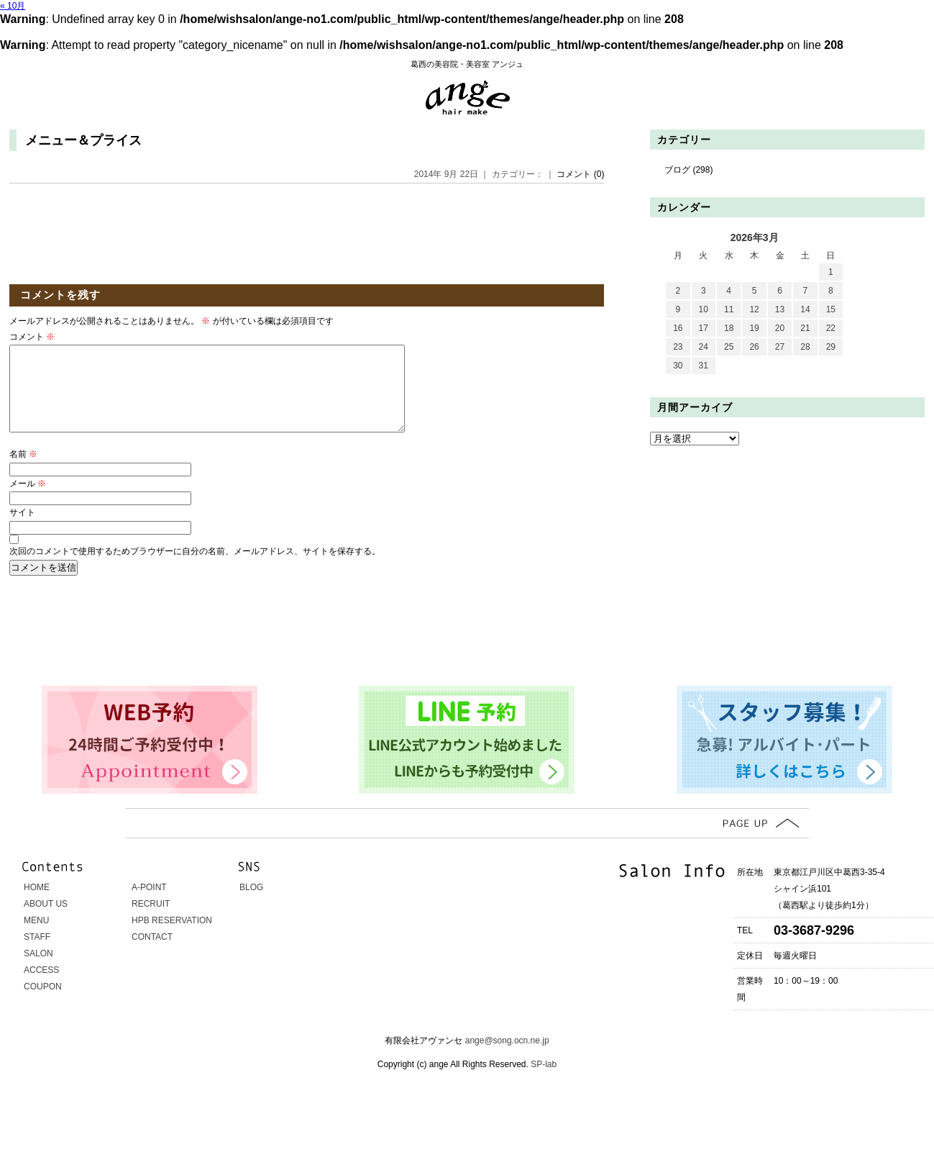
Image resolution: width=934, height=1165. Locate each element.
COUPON (43, 1004)
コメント (32, 337)
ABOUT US (46, 921)
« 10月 (12, 6)
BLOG (251, 904)
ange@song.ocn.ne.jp (507, 1058)
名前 (23, 471)
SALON (38, 971)
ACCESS (41, 987)
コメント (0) (580, 174)
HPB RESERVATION (172, 938)
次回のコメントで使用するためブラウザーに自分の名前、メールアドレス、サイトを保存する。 (194, 568)
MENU (36, 938)
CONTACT (152, 954)
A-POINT (149, 904)
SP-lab (542, 1081)
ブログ (677, 170)
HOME (37, 904)
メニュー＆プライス (83, 140)
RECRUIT (151, 921)
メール (27, 501)
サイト (22, 530)
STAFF (37, 954)
